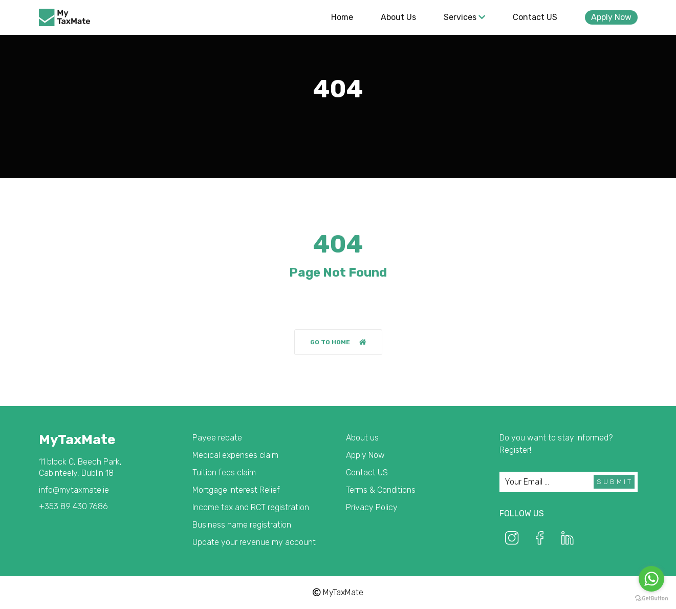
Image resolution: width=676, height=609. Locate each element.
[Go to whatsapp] (651, 579)
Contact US (535, 17)
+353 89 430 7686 (73, 506)
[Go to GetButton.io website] (651, 598)
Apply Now (611, 17)
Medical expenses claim (235, 455)
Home (342, 17)
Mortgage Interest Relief (236, 490)
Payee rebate (217, 438)
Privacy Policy (372, 507)
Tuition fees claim (224, 472)
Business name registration (241, 525)
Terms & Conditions (381, 490)
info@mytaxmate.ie (74, 490)
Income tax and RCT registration (250, 507)
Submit (615, 482)
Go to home (338, 342)
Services (464, 17)
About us (398, 17)
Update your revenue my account (254, 542)
